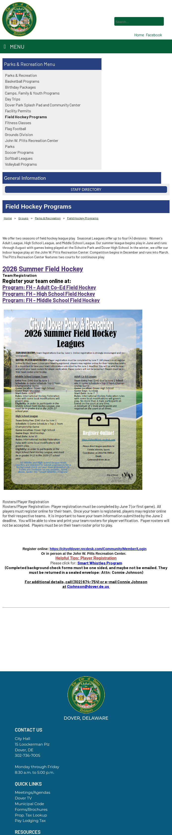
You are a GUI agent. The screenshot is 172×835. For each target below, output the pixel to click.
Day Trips (12, 99)
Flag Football (15, 128)
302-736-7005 (27, 755)
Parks (10, 146)
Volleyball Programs (21, 164)
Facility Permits (18, 110)
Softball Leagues (19, 158)
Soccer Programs (19, 152)
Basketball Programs (22, 81)
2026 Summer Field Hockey (42, 268)
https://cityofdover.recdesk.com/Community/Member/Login (98, 549)
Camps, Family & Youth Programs (32, 93)
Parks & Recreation (23, 64)
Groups (23, 218)
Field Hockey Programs (26, 116)
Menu (14, 46)
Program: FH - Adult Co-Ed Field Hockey (49, 287)
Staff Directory (86, 189)
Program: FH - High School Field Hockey (48, 293)
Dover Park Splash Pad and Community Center (42, 104)
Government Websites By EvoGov (86, 833)
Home (8, 218)
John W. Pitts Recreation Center (31, 140)
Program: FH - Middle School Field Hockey (51, 300)
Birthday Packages (20, 87)
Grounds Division (19, 134)
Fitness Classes (18, 122)
